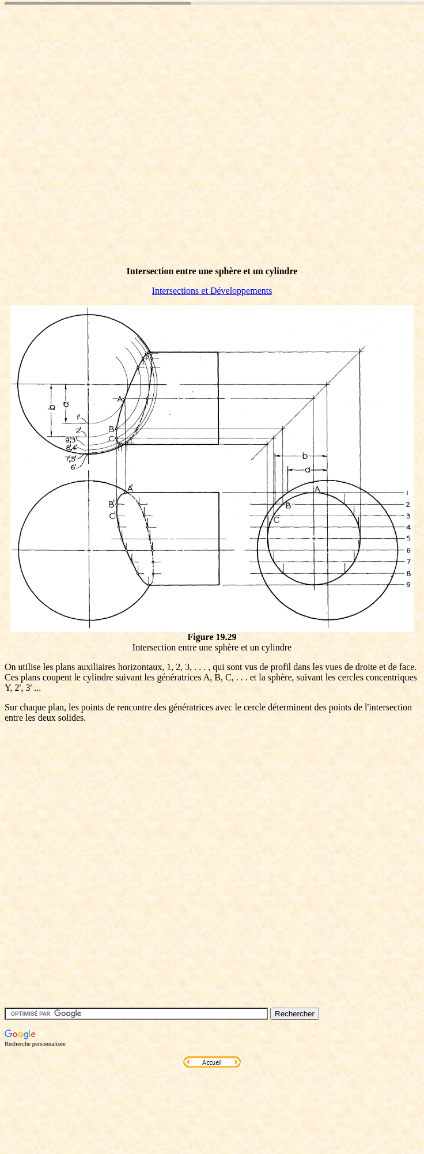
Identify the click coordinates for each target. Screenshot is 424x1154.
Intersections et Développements (212, 291)
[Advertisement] (175, 137)
